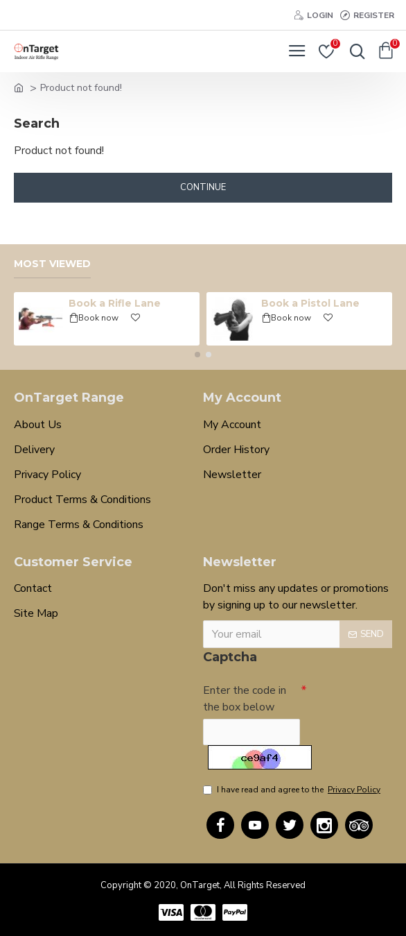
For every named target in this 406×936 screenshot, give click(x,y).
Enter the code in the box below (244, 699)
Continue (203, 187)
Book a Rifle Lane (115, 302)
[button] (197, 354)
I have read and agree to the (292, 789)
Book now (98, 317)
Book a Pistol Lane (310, 302)
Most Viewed (52, 263)
